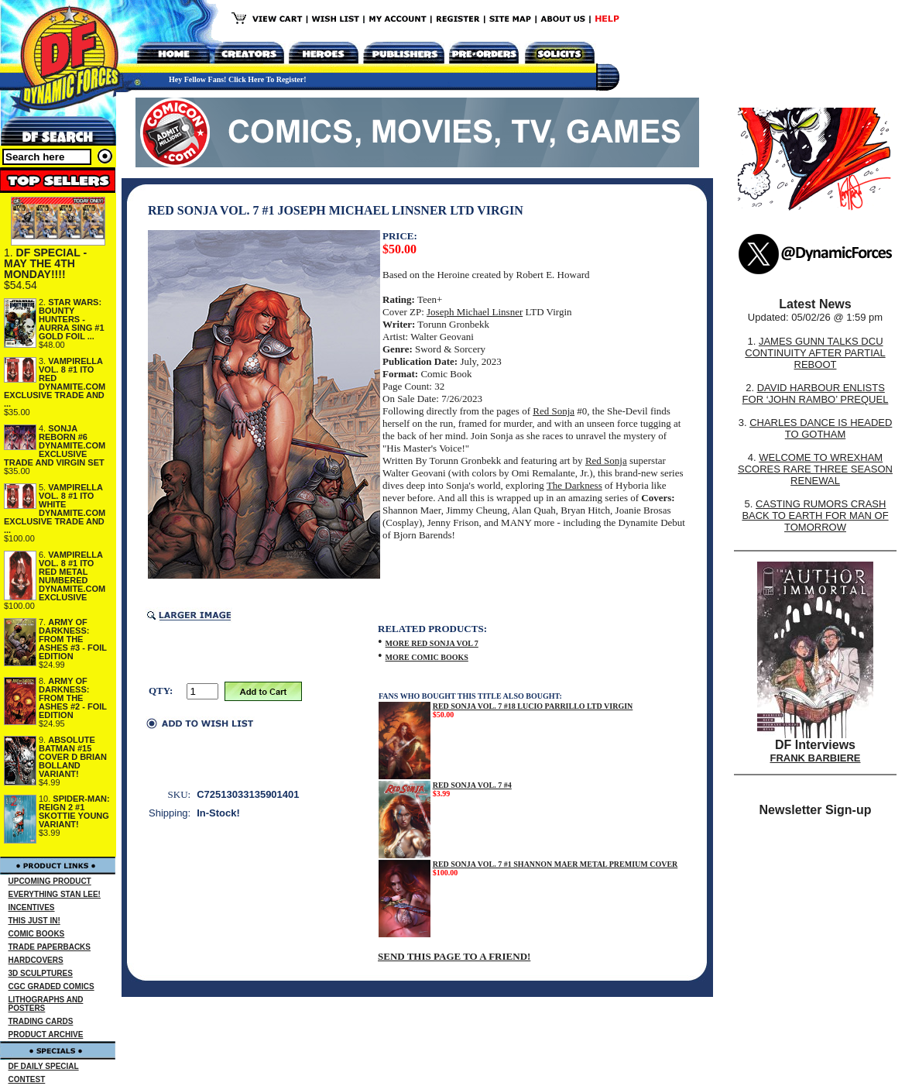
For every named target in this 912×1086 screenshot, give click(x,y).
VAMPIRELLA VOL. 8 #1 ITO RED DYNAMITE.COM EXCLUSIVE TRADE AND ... (54, 382)
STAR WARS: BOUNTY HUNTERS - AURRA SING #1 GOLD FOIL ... (72, 319)
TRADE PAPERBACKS (50, 947)
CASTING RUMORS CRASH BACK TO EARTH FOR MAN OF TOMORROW (815, 515)
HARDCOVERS (36, 960)
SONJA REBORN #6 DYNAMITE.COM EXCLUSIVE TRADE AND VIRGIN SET (54, 445)
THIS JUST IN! (34, 920)
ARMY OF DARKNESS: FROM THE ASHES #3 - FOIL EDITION (73, 639)
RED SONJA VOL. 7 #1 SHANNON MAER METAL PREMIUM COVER (555, 864)
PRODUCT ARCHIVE (46, 1034)
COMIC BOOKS (37, 934)
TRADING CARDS (41, 1021)
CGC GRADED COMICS (51, 986)
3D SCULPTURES (41, 973)
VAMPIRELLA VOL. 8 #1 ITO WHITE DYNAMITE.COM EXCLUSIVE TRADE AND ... (54, 508)
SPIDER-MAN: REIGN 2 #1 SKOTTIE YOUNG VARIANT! (74, 811)
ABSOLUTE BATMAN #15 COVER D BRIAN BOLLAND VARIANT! (73, 756)
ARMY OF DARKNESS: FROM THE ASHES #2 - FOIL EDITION (73, 698)
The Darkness (574, 485)
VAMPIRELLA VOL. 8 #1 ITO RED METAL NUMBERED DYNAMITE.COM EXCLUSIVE (72, 576)
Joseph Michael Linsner (475, 312)
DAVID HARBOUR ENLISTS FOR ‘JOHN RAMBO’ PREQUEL (815, 393)
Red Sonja (553, 411)
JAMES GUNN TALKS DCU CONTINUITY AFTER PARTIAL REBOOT (815, 352)
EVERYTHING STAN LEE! (55, 894)
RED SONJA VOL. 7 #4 (472, 785)
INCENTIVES (32, 907)
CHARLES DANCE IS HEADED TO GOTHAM (820, 428)
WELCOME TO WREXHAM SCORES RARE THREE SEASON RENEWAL (815, 469)
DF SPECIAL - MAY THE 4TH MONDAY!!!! (45, 263)
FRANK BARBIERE (815, 758)
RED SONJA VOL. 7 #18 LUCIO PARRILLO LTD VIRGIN (533, 706)
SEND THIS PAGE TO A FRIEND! (454, 956)
